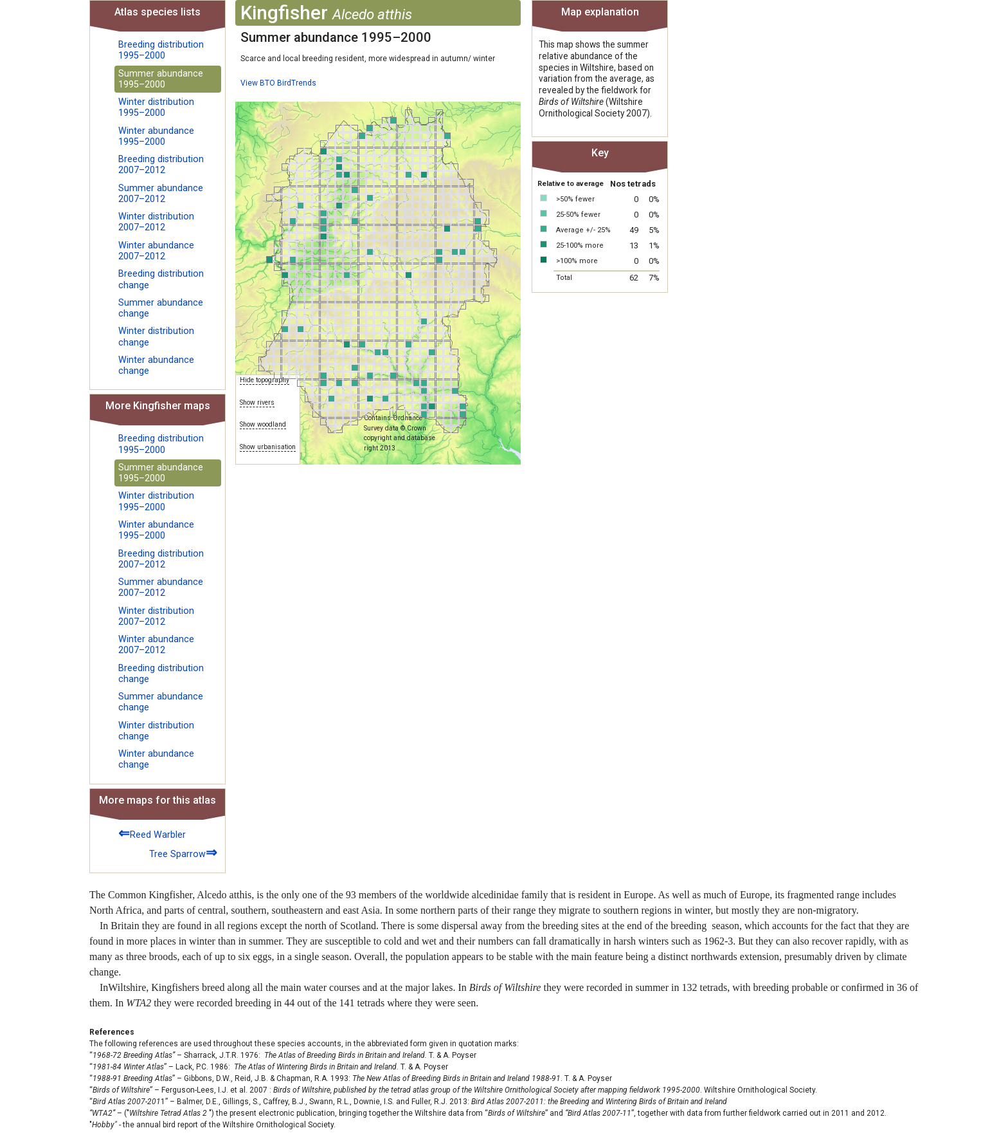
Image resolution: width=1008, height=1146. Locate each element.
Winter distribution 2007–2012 (156, 222)
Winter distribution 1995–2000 (156, 107)
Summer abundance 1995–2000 (160, 79)
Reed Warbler (152, 833)
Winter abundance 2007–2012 (156, 251)
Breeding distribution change (161, 279)
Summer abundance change (160, 308)
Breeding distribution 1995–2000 (161, 50)
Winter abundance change (156, 365)
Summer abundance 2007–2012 (160, 194)
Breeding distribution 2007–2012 (161, 165)
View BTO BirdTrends (278, 83)
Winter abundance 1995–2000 (156, 136)
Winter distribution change (156, 336)
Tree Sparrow (183, 852)
